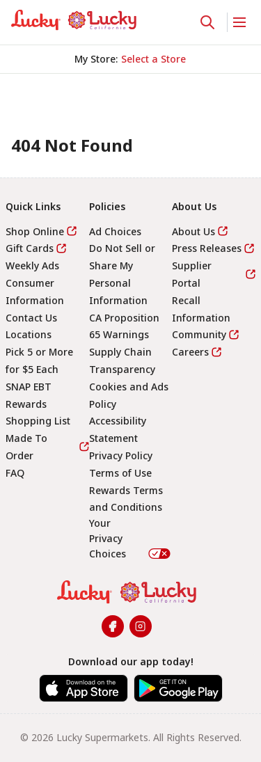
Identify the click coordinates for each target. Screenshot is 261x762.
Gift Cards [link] (30, 248)
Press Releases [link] (207, 248)
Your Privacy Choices (131, 537)
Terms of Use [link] (120, 472)
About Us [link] (193, 231)
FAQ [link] (15, 472)
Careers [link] (190, 351)
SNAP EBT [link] (29, 386)
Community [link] (199, 334)
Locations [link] (29, 334)
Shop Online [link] (35, 231)
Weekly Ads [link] (32, 265)
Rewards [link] (26, 404)
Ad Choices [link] (115, 231)
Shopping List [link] (38, 420)
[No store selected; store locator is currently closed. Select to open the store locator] (153, 59)
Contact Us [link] (31, 317)
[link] (73, 20)
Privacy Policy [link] (120, 455)
